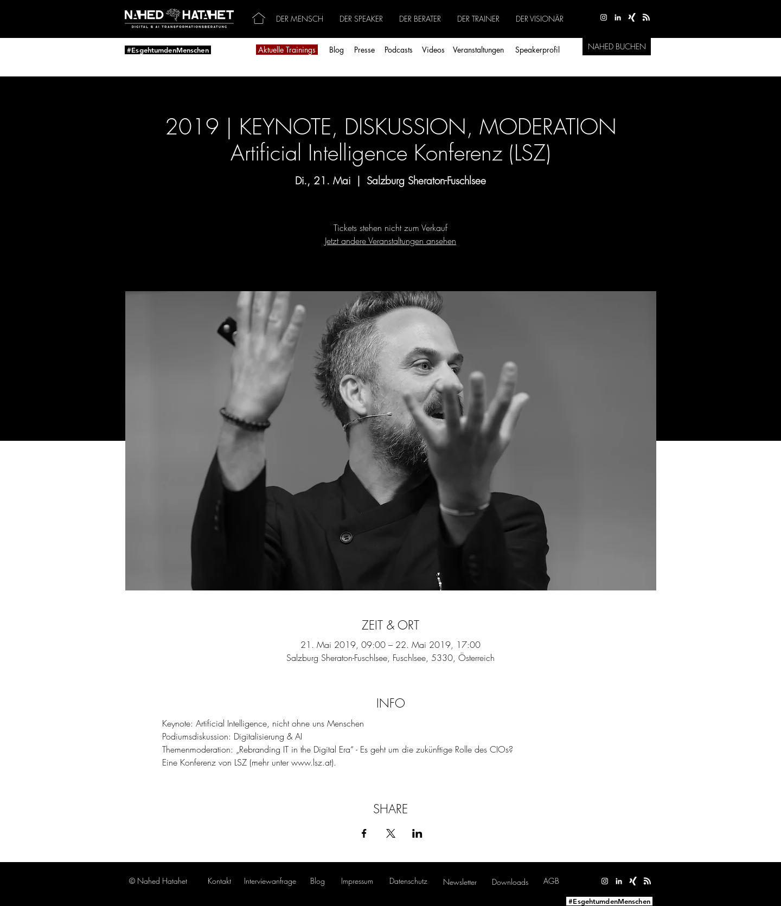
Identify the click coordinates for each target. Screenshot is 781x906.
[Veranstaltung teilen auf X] (391, 833)
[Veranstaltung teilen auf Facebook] (364, 833)
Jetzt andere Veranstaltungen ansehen (390, 241)
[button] (270, 881)
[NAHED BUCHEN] (616, 46)
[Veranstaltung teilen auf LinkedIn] (417, 833)
